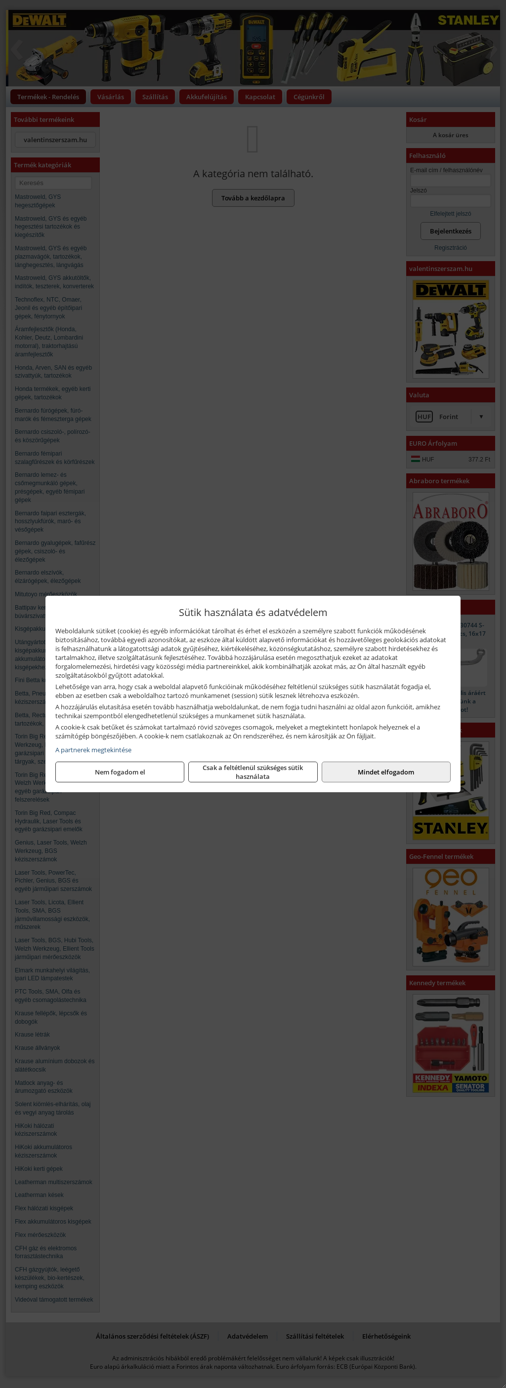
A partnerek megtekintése (93, 749)
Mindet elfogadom (386, 772)
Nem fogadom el (120, 772)
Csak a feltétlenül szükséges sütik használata (253, 772)
